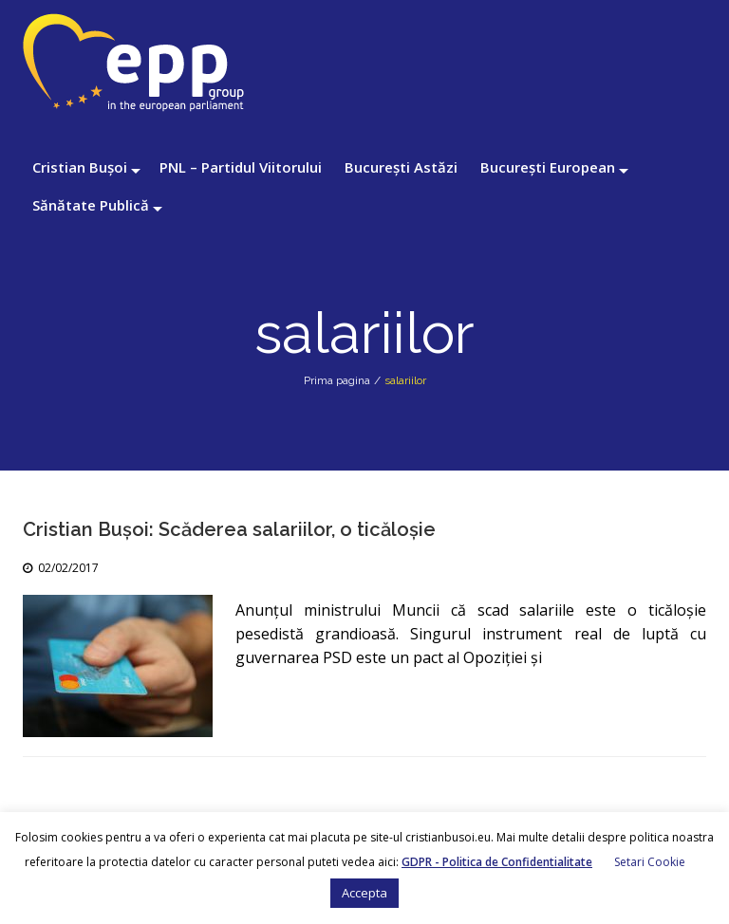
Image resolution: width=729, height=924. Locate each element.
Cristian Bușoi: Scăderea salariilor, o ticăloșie (229, 529)
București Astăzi (401, 166)
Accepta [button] (364, 892)
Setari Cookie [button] (649, 862)
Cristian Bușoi (79, 166)
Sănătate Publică (90, 204)
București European (547, 166)
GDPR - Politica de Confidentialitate (497, 862)
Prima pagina (337, 380)
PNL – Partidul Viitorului (240, 166)
